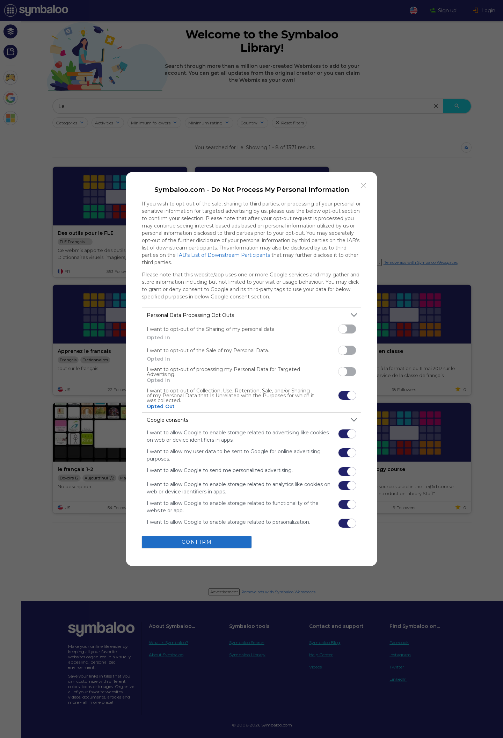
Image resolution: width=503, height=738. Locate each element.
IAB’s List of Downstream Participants (223, 255)
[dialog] (251, 369)
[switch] (347, 329)
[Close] (363, 185)
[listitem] (251, 315)
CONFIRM (197, 542)
